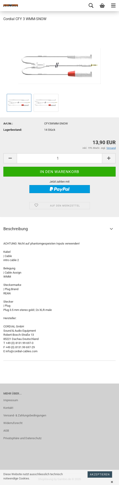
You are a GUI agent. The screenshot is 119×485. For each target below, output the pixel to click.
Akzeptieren (100, 474)
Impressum (10, 400)
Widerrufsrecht (12, 423)
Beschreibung (15, 228)
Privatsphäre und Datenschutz (22, 438)
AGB (6, 430)
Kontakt (8, 407)
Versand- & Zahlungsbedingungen (24, 415)
